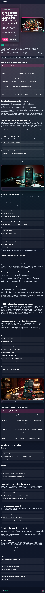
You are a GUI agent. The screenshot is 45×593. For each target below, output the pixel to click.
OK (5, 590)
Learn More (5, 39)
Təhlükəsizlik (30, 1)
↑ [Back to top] (42, 590)
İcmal (26, 1)
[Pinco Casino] (5, 2)
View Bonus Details (12, 39)
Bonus (35, 1)
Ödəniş (39, 1)
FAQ (42, 1)
